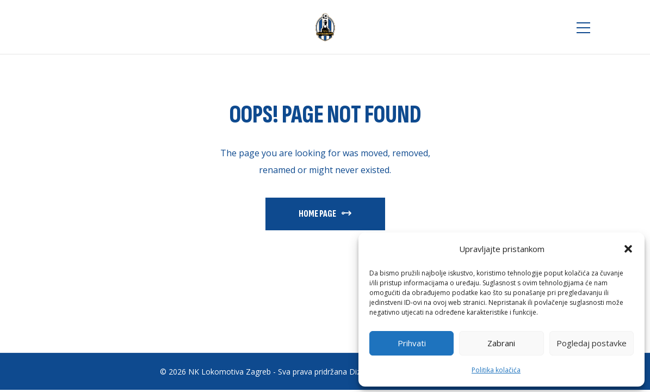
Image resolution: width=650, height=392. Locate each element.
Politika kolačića (496, 370)
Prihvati (412, 343)
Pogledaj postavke (591, 343)
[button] (628, 248)
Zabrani (501, 343)
